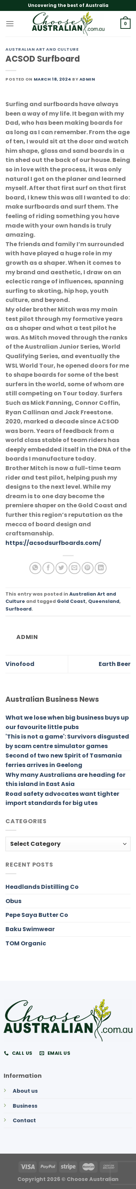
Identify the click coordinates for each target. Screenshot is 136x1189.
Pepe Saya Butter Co (36, 915)
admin (87, 79)
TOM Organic (25, 943)
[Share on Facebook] (48, 568)
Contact (24, 1120)
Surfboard (18, 609)
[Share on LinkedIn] (101, 568)
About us (25, 1091)
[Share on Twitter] (61, 568)
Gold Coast (71, 601)
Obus (13, 901)
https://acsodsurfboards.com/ (53, 543)
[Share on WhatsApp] (35, 568)
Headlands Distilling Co (42, 887)
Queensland (103, 601)
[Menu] (9, 23)
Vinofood (19, 664)
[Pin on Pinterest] (88, 568)
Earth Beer (115, 664)
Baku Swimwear (30, 929)
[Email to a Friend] (75, 568)
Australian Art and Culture (42, 49)
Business (25, 1105)
